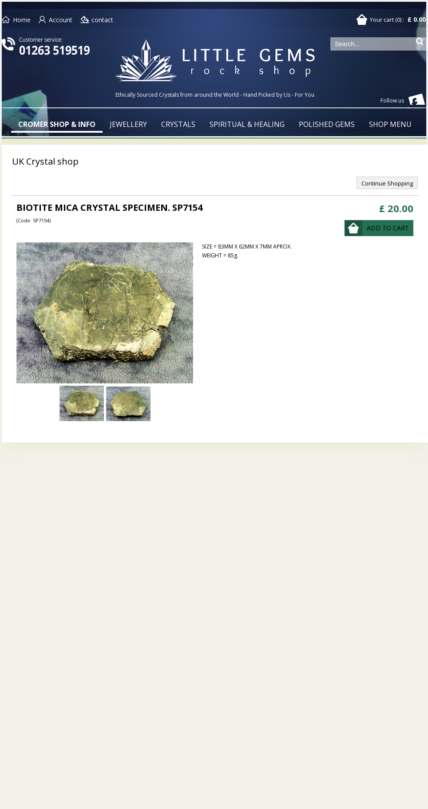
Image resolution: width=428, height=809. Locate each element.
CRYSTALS (178, 124)
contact (102, 20)
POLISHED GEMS (327, 124)
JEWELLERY (128, 124)
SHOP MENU (390, 124)
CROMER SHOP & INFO (56, 124)
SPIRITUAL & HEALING (247, 124)
